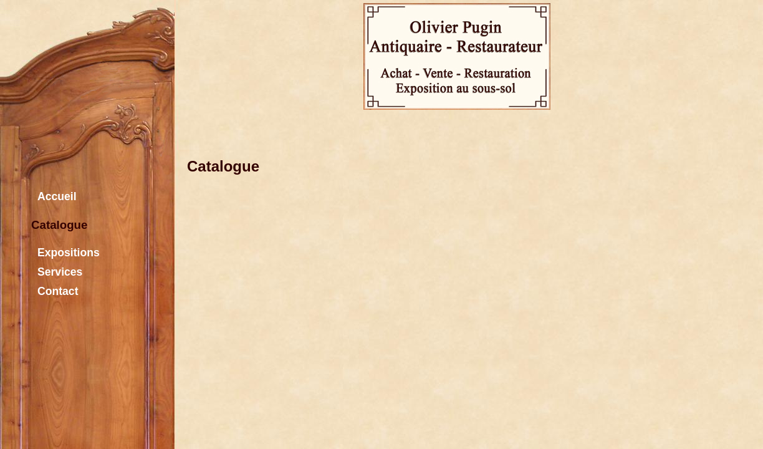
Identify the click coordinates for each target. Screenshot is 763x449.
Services (56, 270)
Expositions (65, 251)
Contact (55, 289)
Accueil (54, 195)
